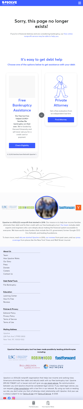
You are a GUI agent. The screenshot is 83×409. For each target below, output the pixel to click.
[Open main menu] (79, 3)
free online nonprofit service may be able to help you (48, 35)
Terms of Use (8, 322)
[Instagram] (13, 398)
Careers (6, 271)
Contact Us (8, 274)
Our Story (7, 261)
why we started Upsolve (29, 237)
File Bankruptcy (9, 285)
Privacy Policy (9, 316)
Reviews (6, 302)
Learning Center (10, 296)
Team (5, 255)
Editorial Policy (9, 313)
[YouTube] (4, 398)
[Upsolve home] (9, 2)
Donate (6, 268)
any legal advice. (51, 383)
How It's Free (8, 299)
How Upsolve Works (11, 258)
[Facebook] (9, 398)
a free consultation (21, 388)
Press (5, 264)
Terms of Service (10, 319)
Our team (64, 225)
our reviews (50, 237)
